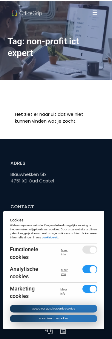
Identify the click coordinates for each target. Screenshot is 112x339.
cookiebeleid (50, 237)
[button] (95, 12)
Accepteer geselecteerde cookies (53, 308)
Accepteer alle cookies (53, 318)
